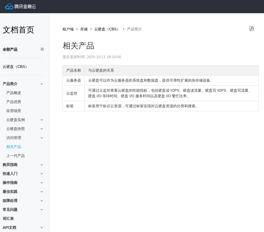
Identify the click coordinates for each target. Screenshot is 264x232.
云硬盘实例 (25, 120)
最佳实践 (23, 191)
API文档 (23, 227)
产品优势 (13, 102)
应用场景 (13, 111)
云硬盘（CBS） (16, 66)
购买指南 (23, 165)
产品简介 (23, 84)
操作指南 (23, 182)
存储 (84, 29)
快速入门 (23, 173)
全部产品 (10, 49)
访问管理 (25, 138)
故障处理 (23, 200)
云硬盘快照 (25, 129)
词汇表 (8, 218)
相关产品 (13, 147)
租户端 (68, 29)
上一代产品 (15, 156)
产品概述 (13, 93)
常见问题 (23, 209)
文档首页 (18, 29)
